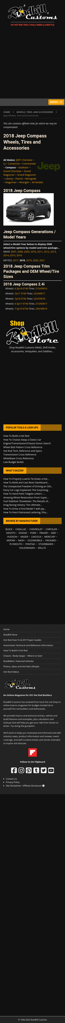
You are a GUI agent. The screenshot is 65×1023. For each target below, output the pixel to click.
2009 (26, 251)
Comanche (14, 163)
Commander (29, 163)
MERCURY (49, 536)
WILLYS (42, 547)
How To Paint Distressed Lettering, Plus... (25, 512)
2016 (19, 255)
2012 (46, 251)
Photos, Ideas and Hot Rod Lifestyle (21, 666)
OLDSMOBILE (35, 540)
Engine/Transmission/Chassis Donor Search (27, 443)
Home (6, 629)
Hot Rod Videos (11, 671)
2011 (40, 251)
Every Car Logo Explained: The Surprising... (26, 490)
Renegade (30, 178)
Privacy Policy (12, 782)
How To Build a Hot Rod (16, 435)
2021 (42, 260)
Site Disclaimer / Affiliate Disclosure (25, 785)
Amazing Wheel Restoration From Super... (26, 497)
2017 (15, 260)
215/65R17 (41, 303)
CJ (4, 163)
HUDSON (12, 536)
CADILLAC (20, 529)
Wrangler (24, 182)
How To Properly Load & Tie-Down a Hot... (26, 478)
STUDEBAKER (45, 544)
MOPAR (11, 540)
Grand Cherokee (12, 171)
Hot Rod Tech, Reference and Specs (22, 450)
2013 (53, 251)
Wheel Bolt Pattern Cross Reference (22, 447)
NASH (21, 540)
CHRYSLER (51, 529)
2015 (12, 255)
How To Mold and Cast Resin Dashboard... (26, 482)
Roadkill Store (10, 634)
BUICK (9, 529)
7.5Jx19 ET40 (21, 308)
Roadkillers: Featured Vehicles (18, 661)
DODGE (23, 532)
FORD (33, 532)
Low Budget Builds (13, 462)
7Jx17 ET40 (20, 293)
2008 (20, 251)
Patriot (19, 178)
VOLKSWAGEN (27, 547)
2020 (35, 260)
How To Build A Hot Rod (15, 650)
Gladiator (23, 167)
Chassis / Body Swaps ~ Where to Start (22, 655)
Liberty (9, 178)
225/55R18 (39, 298)
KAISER (24, 536)
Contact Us (11, 778)
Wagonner (11, 182)
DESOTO (10, 532)
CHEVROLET (35, 529)
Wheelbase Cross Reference (18, 458)
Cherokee (27, 160)
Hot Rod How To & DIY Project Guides (22, 639)
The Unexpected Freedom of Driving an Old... (28, 486)
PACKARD (50, 540)
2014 (6, 255)
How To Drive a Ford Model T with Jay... (24, 508)
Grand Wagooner (26, 174)
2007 (13, 251)
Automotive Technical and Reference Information (28, 645)
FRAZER (43, 532)
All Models (37, 182)
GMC (53, 532)
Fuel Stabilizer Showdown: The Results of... (26, 501)
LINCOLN (36, 536)
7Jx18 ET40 (20, 298)
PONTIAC (30, 544)
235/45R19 (41, 308)
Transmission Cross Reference (19, 454)
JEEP (18, 160)
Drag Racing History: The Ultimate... (22, 504)
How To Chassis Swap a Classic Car (22, 439)
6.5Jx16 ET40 (21, 288)
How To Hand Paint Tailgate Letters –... (24, 493)
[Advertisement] (32, 63)
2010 (33, 251)
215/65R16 (41, 288)
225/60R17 (39, 293)
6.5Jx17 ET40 (21, 303)
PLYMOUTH (16, 544)
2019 (29, 260)
